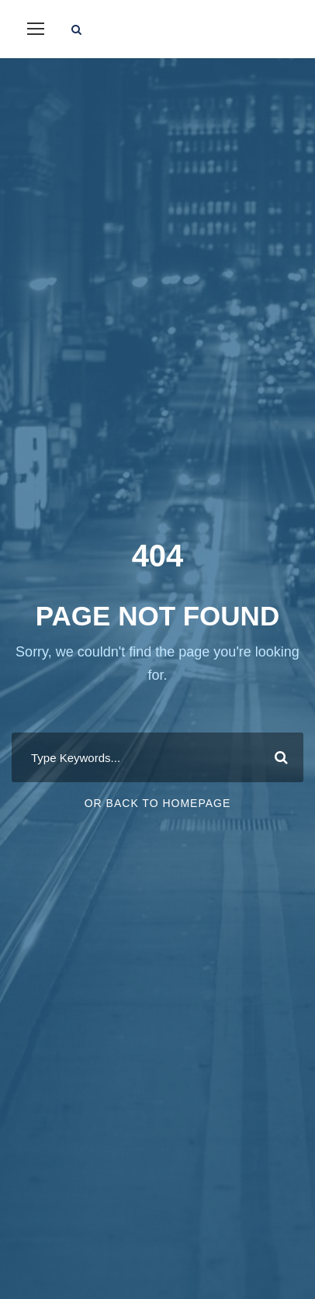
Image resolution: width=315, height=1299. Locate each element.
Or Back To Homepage (158, 803)
